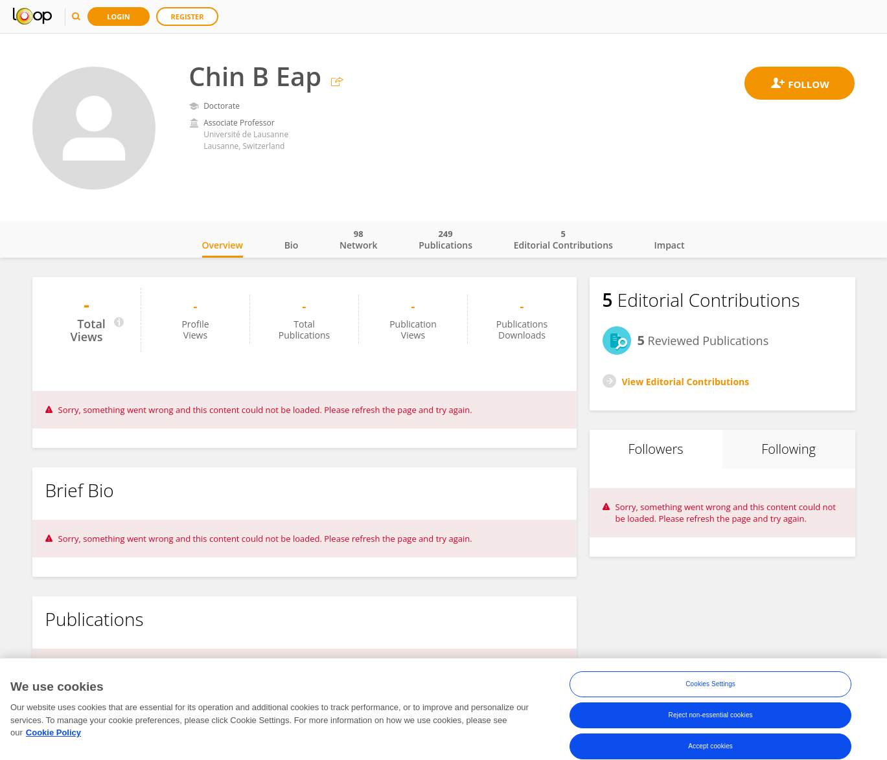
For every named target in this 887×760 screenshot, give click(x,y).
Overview (222, 245)
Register (187, 16)
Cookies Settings (710, 683)
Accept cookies (710, 746)
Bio (291, 245)
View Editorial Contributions (686, 381)
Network (359, 239)
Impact (669, 245)
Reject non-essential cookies (711, 715)
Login (118, 16)
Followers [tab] (655, 449)
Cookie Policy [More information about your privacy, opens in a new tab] (53, 733)
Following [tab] (788, 449)
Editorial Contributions (563, 239)
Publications (445, 239)
